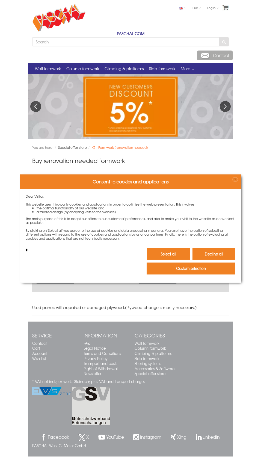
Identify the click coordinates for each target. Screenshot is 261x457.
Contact (39, 343)
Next (225, 106)
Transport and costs (100, 363)
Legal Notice (95, 348)
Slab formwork (162, 68)
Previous (35, 106)
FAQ (87, 343)
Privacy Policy (96, 358)
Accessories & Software (154, 368)
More (187, 68)
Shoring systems (148, 363)
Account (39, 353)
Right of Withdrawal (101, 368)
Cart (36, 348)
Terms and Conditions (102, 353)
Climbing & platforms (124, 68)
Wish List (39, 358)
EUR (196, 7)
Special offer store (150, 373)
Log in (212, 7)
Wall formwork (48, 68)
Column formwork (82, 68)
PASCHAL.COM (130, 33)
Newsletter (92, 373)
